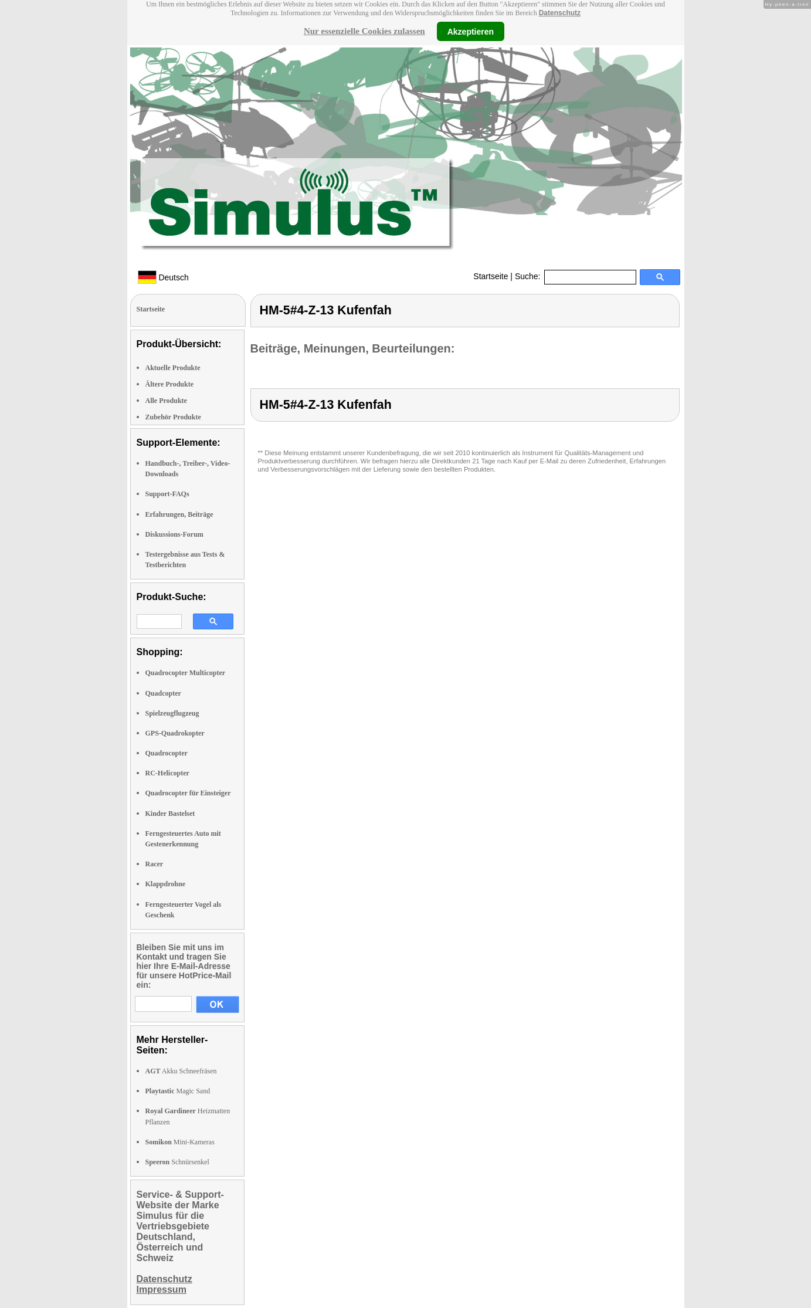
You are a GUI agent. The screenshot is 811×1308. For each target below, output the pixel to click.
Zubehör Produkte (173, 417)
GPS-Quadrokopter (175, 733)
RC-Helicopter (167, 773)
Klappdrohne (165, 884)
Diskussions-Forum (174, 534)
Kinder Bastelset (170, 813)
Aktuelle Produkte (173, 368)
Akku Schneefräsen (181, 1071)
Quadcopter (163, 693)
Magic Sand (178, 1091)
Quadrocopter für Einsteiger (188, 793)
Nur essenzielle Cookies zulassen (364, 31)
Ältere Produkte (169, 384)
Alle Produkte (166, 401)
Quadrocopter (166, 753)
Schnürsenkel (177, 1162)
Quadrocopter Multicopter (185, 673)
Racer (154, 864)
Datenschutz (560, 13)
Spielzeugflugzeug (172, 713)
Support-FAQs (167, 494)
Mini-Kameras (180, 1142)
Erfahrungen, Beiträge (179, 514)
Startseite (490, 276)
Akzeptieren (470, 31)
